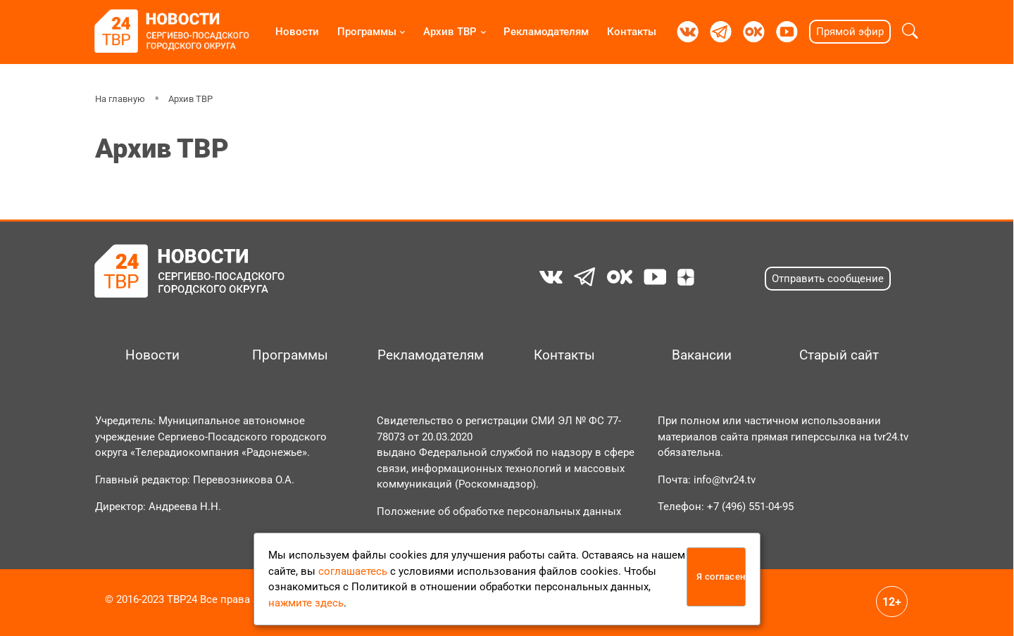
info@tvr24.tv (725, 479)
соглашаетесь (352, 571)
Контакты (631, 31)
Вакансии (702, 355)
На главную (120, 99)
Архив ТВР (450, 31)
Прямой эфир (850, 31)
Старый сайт (839, 355)
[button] (910, 31)
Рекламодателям (546, 31)
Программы (366, 31)
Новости (297, 31)
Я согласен (721, 576)
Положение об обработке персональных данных (499, 511)
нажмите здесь (306, 603)
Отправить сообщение (828, 278)
